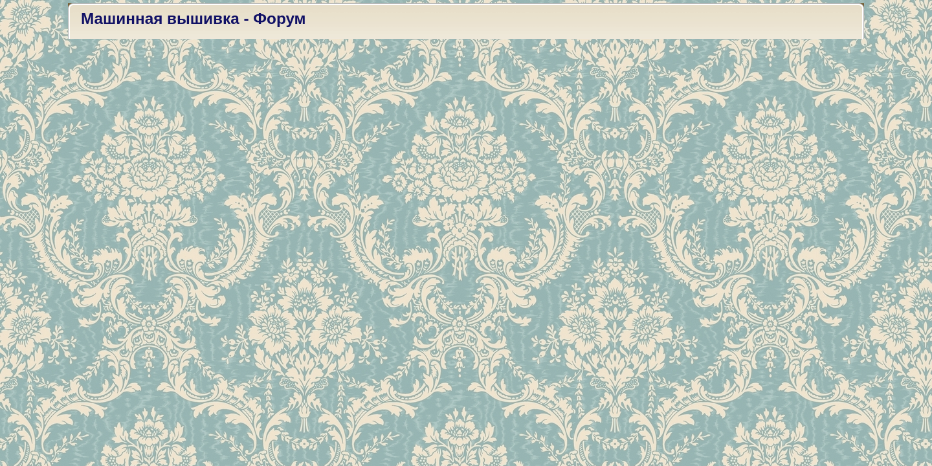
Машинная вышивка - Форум (193, 18)
